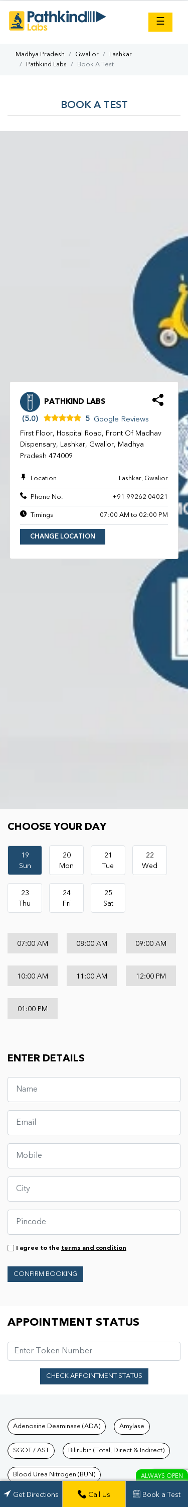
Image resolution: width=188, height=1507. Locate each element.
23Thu (25, 898)
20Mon (66, 861)
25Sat (108, 898)
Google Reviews (121, 419)
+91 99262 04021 (140, 497)
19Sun (25, 861)
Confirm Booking (45, 1274)
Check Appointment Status (94, 1376)
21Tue (108, 861)
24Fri (67, 898)
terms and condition (93, 1248)
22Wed (149, 861)
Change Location (62, 536)
